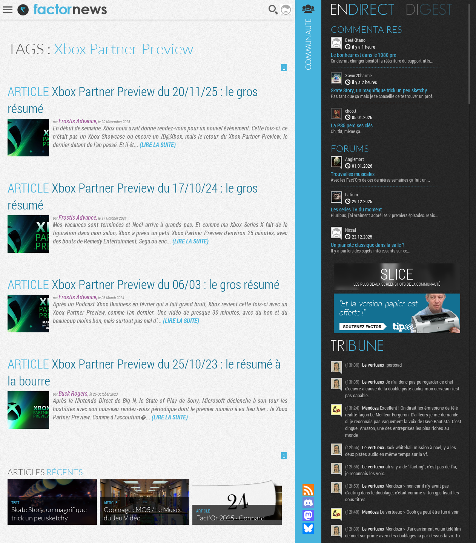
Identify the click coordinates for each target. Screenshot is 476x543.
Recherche (273, 9)
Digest (429, 9)
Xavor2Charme (358, 75)
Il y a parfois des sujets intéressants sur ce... (370, 251)
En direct (362, 9)
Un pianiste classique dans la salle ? (367, 245)
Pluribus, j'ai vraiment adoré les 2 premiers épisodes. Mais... (384, 215)
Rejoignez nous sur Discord (308, 502)
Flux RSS (308, 490)
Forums (350, 148)
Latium (351, 194)
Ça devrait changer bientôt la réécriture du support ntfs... (382, 61)
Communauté (308, 235)
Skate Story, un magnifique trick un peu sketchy (379, 90)
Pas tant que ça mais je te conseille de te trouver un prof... (383, 96)
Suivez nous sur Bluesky (308, 528)
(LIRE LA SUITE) (158, 144)
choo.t (350, 111)
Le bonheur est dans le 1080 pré (363, 55)
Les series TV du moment (356, 209)
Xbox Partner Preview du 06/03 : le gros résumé (143, 283)
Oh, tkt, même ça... (347, 131)
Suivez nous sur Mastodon (308, 515)
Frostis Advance (77, 121)
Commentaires (366, 29)
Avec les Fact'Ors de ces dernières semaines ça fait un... (380, 180)
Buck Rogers (73, 393)
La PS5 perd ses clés (352, 125)
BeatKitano (355, 40)
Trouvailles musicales (353, 174)
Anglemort (354, 159)
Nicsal (350, 230)
